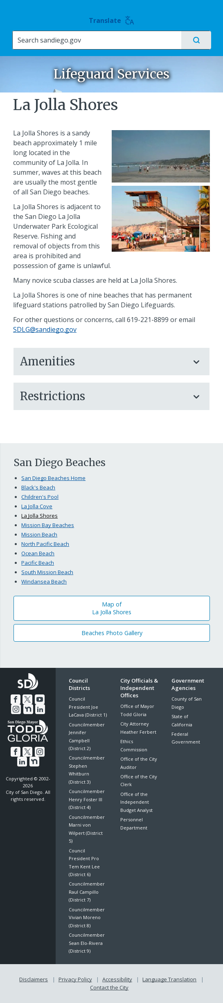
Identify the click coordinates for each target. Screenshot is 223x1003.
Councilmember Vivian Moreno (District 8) (87, 917)
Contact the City (109, 987)
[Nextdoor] (28, 709)
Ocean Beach (37, 553)
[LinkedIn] (40, 709)
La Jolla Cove (36, 506)
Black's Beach (38, 487)
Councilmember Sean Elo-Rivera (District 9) (87, 943)
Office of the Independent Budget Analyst (136, 802)
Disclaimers (33, 979)
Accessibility (117, 979)
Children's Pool (40, 496)
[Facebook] (15, 699)
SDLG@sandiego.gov (45, 329)
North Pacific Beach (45, 544)
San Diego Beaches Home (53, 478)
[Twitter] (27, 699)
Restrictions (103, 396)
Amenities (103, 361)
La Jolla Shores (39, 515)
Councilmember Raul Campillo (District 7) (87, 892)
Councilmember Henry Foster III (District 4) (87, 799)
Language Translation (169, 979)
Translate (111, 20)
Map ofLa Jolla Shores (111, 608)
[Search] (97, 40)
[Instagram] (16, 709)
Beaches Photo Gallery (111, 633)
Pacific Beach (37, 562)
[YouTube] (40, 699)
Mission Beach (39, 534)
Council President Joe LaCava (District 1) (88, 707)
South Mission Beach (47, 572)
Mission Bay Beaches (47, 525)
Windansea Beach (44, 581)
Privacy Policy (75, 979)
